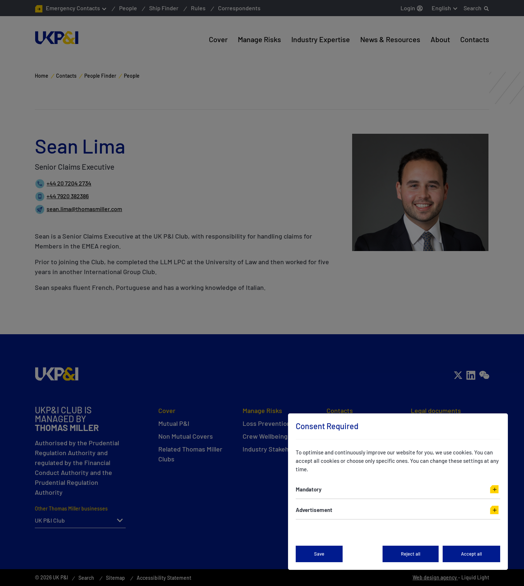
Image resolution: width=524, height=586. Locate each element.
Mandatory (309, 489)
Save (319, 554)
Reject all (410, 554)
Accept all (471, 554)
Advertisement (314, 509)
